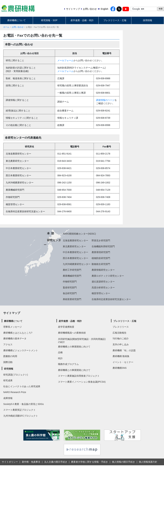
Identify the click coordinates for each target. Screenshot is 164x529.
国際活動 (8, 362)
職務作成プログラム (68, 364)
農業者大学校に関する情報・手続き (89, 462)
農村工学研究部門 (72, 270)
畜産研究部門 (70, 287)
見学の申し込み (121, 344)
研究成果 (8, 380)
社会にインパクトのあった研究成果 (21, 386)
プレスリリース (121, 326)
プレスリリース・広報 (114, 20)
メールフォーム (65, 60)
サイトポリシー (10, 462)
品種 (60, 352)
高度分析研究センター (103, 287)
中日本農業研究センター (75, 252)
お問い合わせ (18, 27)
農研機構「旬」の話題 (124, 350)
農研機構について (16, 20)
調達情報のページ (105, 100)
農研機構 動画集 (121, 356)
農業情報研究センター (103, 270)
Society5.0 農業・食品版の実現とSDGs (23, 404)
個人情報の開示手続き (123, 462)
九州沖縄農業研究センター (76, 264)
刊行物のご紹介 (121, 338)
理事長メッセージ (12, 326)
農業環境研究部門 (101, 252)
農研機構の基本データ (14, 338)
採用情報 (147, 20)
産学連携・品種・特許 (82, 20)
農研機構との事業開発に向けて (74, 346)
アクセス (8, 344)
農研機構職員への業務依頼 (72, 332)
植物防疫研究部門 (101, 258)
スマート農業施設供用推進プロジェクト (79, 376)
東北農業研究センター (74, 246)
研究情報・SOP (49, 20)
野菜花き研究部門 (101, 240)
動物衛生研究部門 (101, 264)
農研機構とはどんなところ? (17, 332)
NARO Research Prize (14, 392)
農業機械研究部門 (72, 275)
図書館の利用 (10, 356)
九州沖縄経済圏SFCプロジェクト (20, 415)
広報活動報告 (119, 332)
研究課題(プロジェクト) (15, 374)
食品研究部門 (70, 293)
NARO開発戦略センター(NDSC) (79, 233)
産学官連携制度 (66, 326)
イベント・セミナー (123, 362)
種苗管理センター (101, 293)
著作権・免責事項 (31, 462)
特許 (60, 358)
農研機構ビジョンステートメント (20, 350)
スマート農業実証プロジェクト (19, 410)
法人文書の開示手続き (55, 462)
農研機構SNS (119, 368)
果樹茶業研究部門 (72, 299)
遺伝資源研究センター (103, 281)
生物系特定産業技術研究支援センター (111, 299)
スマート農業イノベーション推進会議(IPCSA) (82, 381)
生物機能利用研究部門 (103, 246)
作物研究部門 (70, 281)
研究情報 (8, 368)
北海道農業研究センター (75, 240)
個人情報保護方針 (148, 462)
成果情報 (8, 398)
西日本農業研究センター (75, 258)
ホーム (6, 27)
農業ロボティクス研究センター (108, 275)
